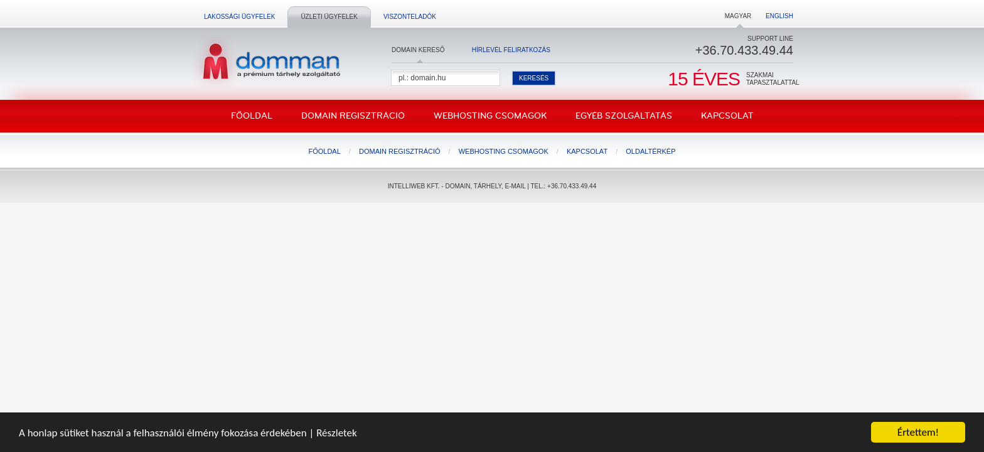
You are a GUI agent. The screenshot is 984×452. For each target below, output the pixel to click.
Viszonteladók (409, 16)
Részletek (336, 432)
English (779, 16)
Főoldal (251, 116)
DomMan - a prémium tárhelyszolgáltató (268, 62)
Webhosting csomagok (490, 116)
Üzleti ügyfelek (329, 16)
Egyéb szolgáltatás (623, 116)
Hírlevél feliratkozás (511, 49)
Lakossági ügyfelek (239, 16)
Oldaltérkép (650, 151)
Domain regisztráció (353, 116)
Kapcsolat (727, 116)
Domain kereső (418, 49)
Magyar (738, 16)
